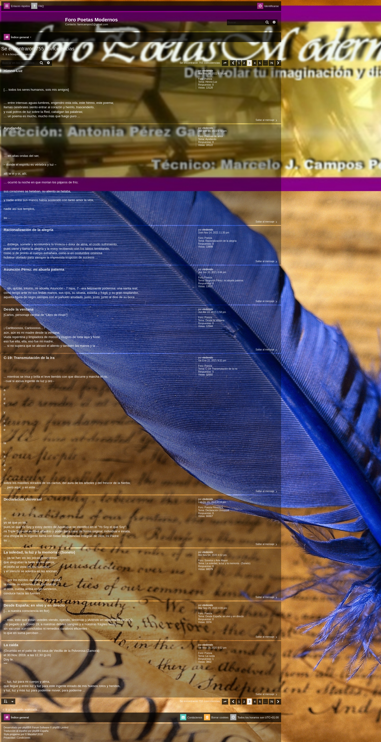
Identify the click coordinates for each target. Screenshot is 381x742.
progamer (15, 734)
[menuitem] (37, 6)
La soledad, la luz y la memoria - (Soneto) (227, 563)
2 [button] (244, 63)
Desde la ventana (214, 320)
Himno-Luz (211, 81)
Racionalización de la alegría (220, 241)
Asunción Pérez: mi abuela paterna (224, 280)
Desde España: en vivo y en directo (224, 616)
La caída (210, 656)
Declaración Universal (217, 510)
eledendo (207, 70)
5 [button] (259, 63)
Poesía (208, 79)
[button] (225, 63)
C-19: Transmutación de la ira (221, 368)
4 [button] (254, 63)
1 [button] (239, 63)
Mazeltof (32, 734)
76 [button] (271, 63)
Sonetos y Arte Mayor (216, 560)
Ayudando (210, 139)
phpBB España (40, 731)
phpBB (26, 727)
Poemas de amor (214, 136)
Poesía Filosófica (214, 507)
